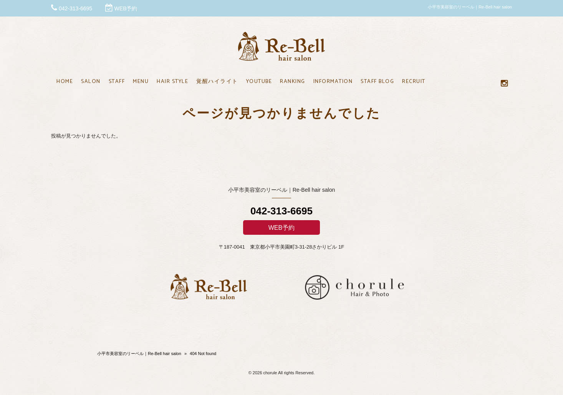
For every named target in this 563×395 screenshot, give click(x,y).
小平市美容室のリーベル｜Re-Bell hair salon (139, 353)
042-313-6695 (75, 8)
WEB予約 (125, 8)
